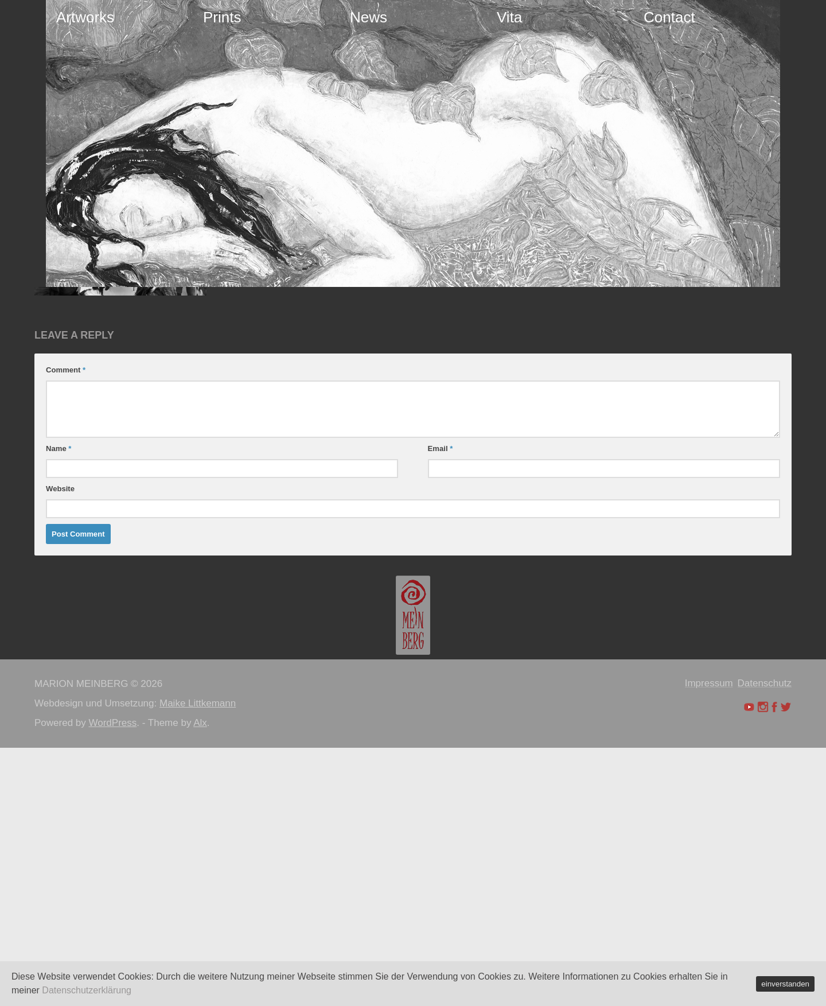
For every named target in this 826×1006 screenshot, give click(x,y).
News (368, 17)
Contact (669, 17)
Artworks (85, 17)
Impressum (709, 941)
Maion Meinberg (86, 409)
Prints (222, 17)
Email (440, 706)
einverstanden (785, 984)
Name (58, 706)
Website (60, 747)
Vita (509, 17)
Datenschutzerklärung (86, 990)
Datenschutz (765, 941)
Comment (65, 628)
